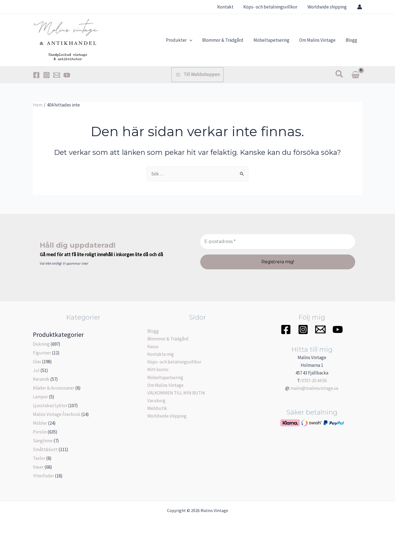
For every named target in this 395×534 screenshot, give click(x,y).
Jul (36, 370)
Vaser (38, 467)
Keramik (41, 379)
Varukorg (156, 401)
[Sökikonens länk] (339, 74)
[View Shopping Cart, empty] (355, 75)
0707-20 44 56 (314, 381)
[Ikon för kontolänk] (359, 6)
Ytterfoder (43, 476)
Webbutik (157, 408)
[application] (192, 40)
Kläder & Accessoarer (53, 388)
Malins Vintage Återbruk (56, 414)
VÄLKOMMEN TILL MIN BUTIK (176, 393)
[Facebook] (36, 75)
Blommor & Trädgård (167, 339)
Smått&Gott (45, 449)
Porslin (40, 432)
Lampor (40, 397)
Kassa (152, 346)
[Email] (56, 75)
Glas (37, 362)
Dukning (41, 344)
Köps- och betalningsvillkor (174, 362)
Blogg (153, 331)
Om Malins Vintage (165, 385)
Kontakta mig (160, 354)
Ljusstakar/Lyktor (50, 405)
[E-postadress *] (277, 241)
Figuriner (42, 353)
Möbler (40, 423)
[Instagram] (46, 75)
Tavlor (39, 458)
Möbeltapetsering (165, 377)
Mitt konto (157, 370)
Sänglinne (43, 441)
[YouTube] (66, 75)
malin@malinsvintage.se (314, 388)
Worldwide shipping (167, 416)
